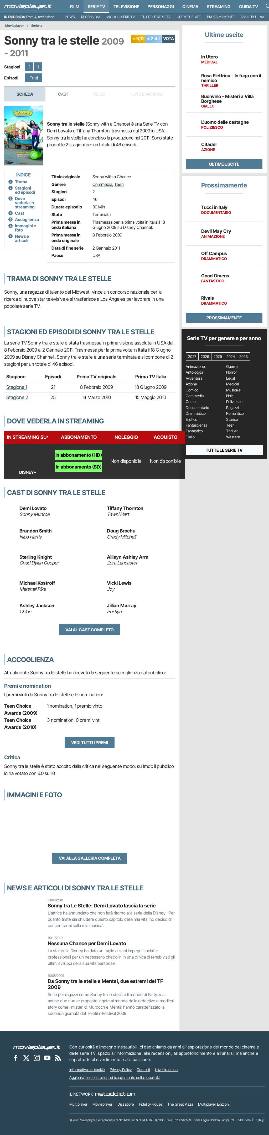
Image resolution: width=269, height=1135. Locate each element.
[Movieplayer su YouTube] (47, 1057)
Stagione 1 (16, 387)
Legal (230, 378)
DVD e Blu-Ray (253, 17)
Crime (191, 402)
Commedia (102, 184)
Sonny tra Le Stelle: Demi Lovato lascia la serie (102, 905)
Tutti (34, 77)
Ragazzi (232, 408)
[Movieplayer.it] (28, 6)
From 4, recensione (40, 17)
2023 (243, 356)
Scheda (25, 94)
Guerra (231, 366)
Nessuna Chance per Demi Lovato (87, 943)
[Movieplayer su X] (26, 1057)
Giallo (190, 437)
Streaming (219, 6)
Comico (192, 390)
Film (74, 6)
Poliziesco (234, 402)
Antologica (194, 372)
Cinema (190, 6)
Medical (232, 384)
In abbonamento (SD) (79, 467)
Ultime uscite (189, 17)
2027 (192, 356)
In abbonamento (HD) (78, 455)
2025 (218, 356)
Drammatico (196, 413)
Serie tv (36, 26)
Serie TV (96, 6)
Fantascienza (196, 425)
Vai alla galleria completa (90, 858)
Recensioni (90, 17)
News (70, 17)
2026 (205, 356)
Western (233, 437)
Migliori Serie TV (120, 17)
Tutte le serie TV (155, 17)
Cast (63, 94)
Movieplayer (14, 26)
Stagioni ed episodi (25, 190)
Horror (231, 372)
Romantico (235, 413)
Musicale (233, 390)
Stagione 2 (17, 397)
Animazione (195, 366)
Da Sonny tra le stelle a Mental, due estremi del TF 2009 (105, 984)
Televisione (126, 6)
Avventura (194, 378)
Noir (229, 396)
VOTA (168, 38)
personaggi (161, 6)
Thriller (232, 431)
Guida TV (248, 6)
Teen (119, 184)
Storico (232, 419)
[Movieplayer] (36, 1047)
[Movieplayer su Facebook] (16, 1057)
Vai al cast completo (89, 629)
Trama (21, 181)
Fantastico (194, 431)
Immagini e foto (25, 228)
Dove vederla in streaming (25, 202)
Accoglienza (27, 219)
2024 (230, 356)
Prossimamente (221, 17)
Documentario (197, 408)
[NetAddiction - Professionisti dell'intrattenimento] (115, 1094)
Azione (191, 384)
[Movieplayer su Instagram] (37, 1057)
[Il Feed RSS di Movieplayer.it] (58, 1057)
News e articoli (22, 238)
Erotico (191, 419)
